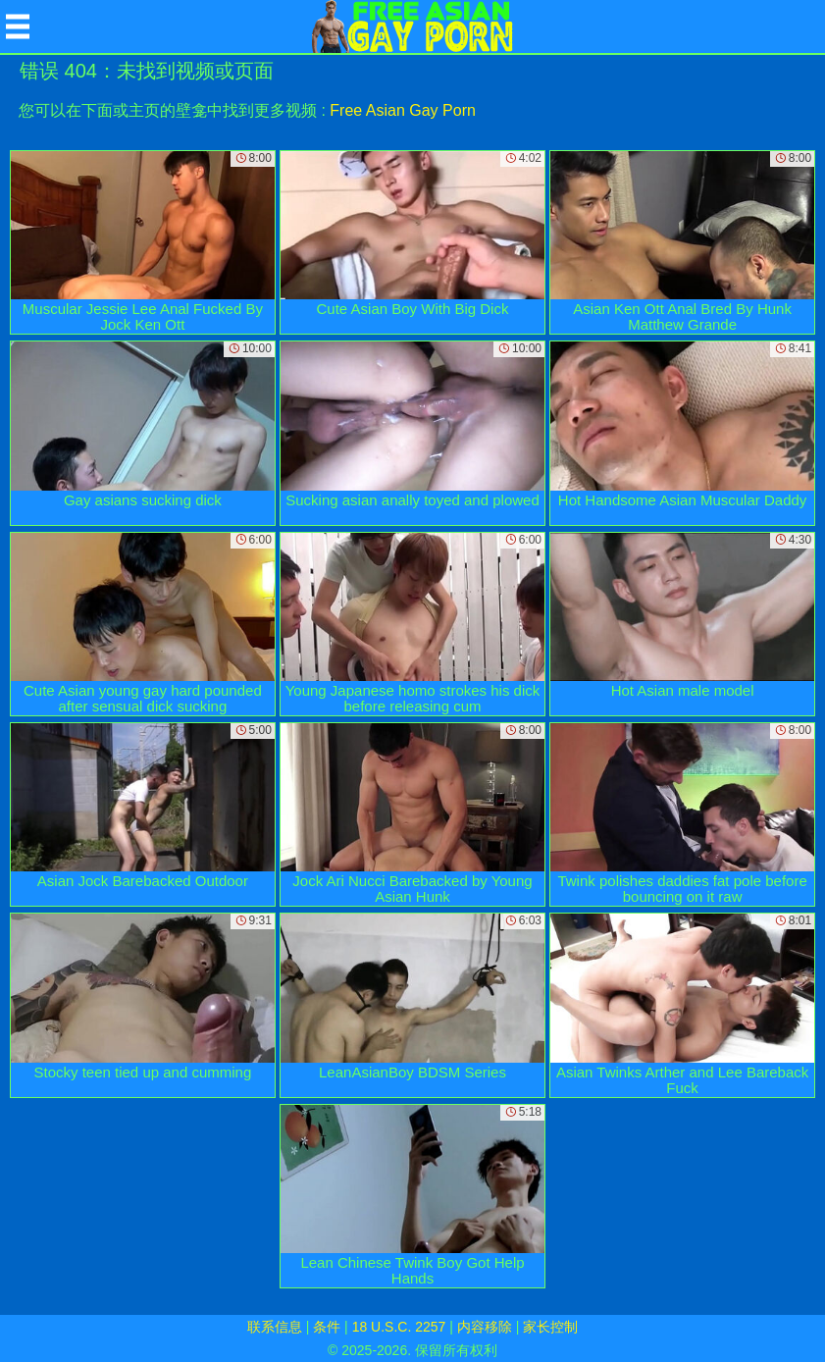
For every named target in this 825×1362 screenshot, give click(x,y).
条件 (326, 1327)
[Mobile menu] (17, 26)
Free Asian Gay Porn (403, 110)
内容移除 (484, 1327)
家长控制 (550, 1327)
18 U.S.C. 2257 (399, 1327)
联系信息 (274, 1327)
